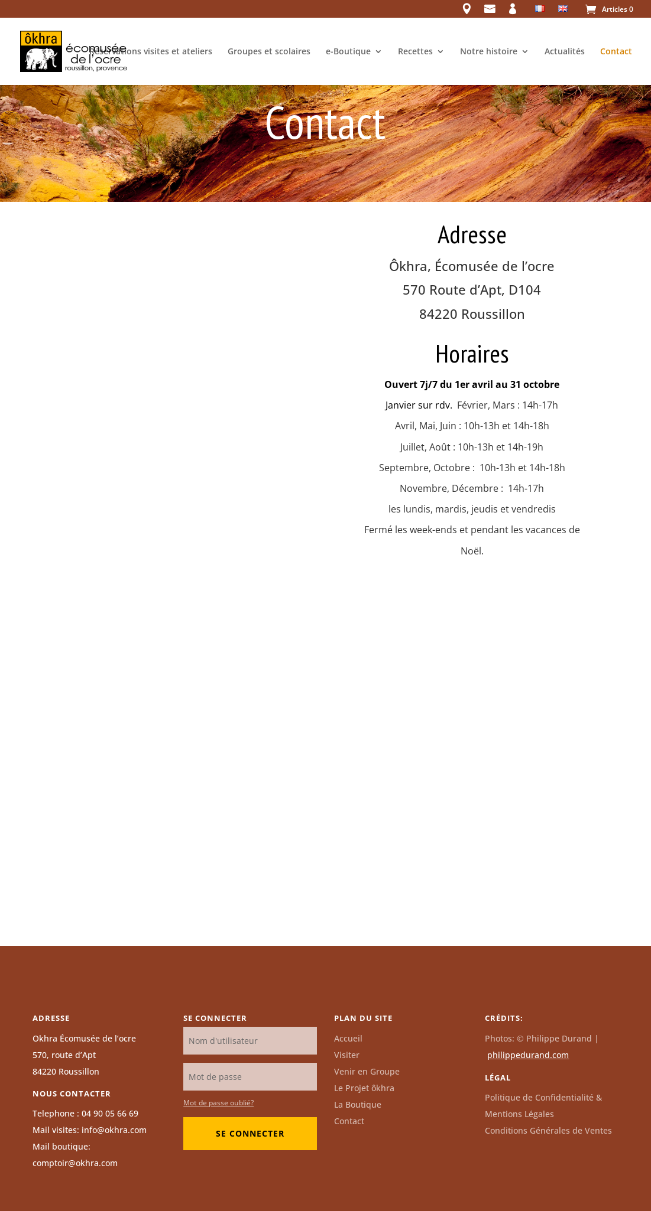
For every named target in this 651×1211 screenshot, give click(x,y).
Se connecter (250, 1133)
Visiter (346, 1054)
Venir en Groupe (367, 1071)
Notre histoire (488, 52)
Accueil (348, 1038)
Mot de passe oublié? (218, 1103)
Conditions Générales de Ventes (548, 1130)
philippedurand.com (528, 1054)
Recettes (415, 52)
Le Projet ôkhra (364, 1088)
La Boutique (357, 1104)
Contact (616, 52)
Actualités (565, 52)
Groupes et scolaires (269, 52)
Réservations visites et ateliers (150, 52)
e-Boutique (348, 52)
